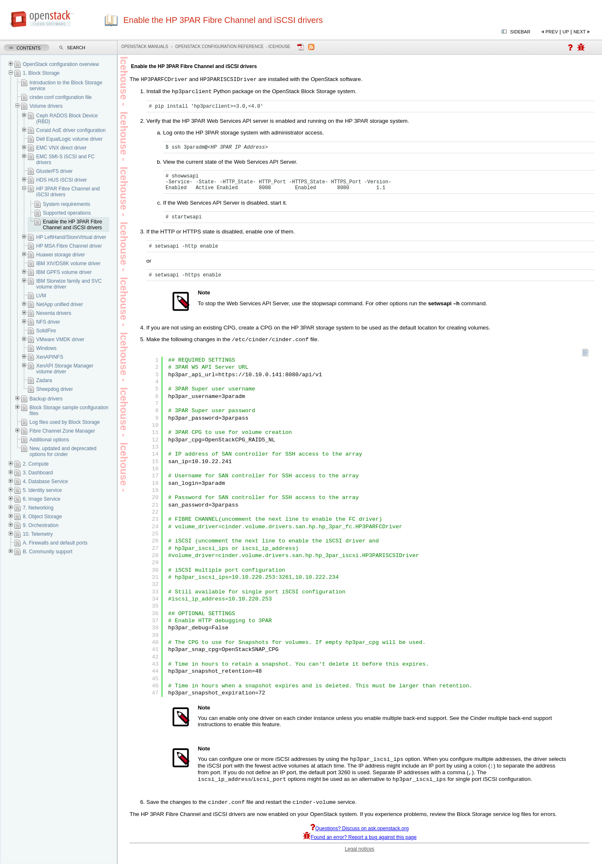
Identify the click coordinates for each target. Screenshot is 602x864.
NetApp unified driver (59, 304)
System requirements (66, 204)
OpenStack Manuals (144, 46)
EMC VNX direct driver (61, 148)
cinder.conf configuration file (60, 97)
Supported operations (67, 213)
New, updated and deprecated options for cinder (62, 451)
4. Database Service (45, 481)
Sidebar (520, 31)
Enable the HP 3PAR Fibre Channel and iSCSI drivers (72, 225)
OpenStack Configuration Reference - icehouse (232, 46)
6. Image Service (41, 499)
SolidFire (46, 331)
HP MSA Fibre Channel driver (69, 246)
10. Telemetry (38, 534)
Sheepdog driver (54, 389)
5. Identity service (42, 490)
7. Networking (38, 508)
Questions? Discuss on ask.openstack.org (359, 836)
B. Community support (47, 552)
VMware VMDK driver (60, 339)
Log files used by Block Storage (64, 422)
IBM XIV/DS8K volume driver (68, 263)
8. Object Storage (42, 516)
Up (566, 31)
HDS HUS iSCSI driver (61, 180)
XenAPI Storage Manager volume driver (64, 369)
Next (580, 31)
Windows (46, 348)
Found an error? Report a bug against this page (360, 845)
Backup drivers (45, 399)
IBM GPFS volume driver (64, 272)
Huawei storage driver (60, 255)
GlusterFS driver (54, 171)
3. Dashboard (38, 473)
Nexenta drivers (53, 313)
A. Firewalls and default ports (55, 543)
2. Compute (35, 464)
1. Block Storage (41, 73)
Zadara (44, 380)
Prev (552, 31)
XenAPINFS (49, 357)
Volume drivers (45, 106)
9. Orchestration (40, 525)
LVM (41, 296)
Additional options (49, 440)
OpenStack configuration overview (61, 64)
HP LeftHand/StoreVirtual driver (71, 237)
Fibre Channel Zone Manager (62, 431)
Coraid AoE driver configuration (70, 130)
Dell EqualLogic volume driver (69, 139)
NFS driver (48, 322)
